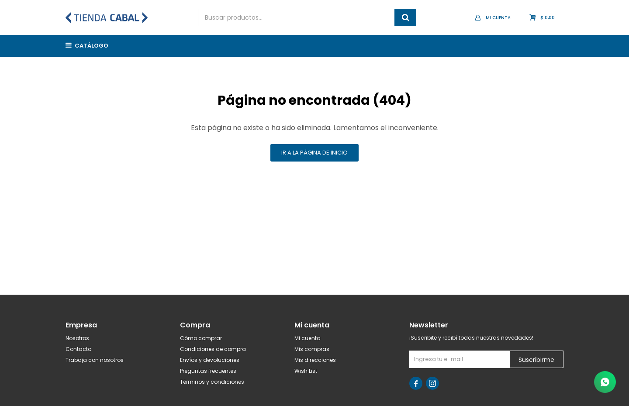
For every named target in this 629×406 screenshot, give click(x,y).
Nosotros (77, 338)
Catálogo (91, 45)
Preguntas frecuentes (208, 371)
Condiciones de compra (213, 349)
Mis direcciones (315, 360)
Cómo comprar (201, 338)
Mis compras (311, 349)
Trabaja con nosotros (95, 360)
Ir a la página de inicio (314, 152)
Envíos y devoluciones (209, 360)
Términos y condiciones (212, 381)
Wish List (305, 371)
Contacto (78, 349)
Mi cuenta (307, 338)
